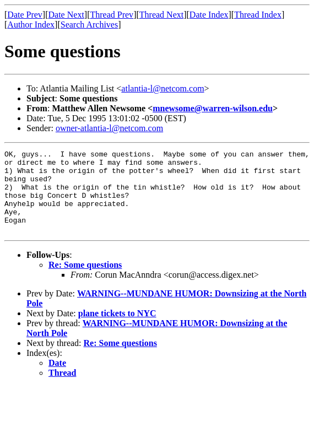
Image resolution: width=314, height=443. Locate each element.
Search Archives (89, 24)
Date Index (209, 14)
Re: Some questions (85, 281)
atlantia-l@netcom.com (162, 88)
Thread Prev (111, 14)
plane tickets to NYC (117, 329)
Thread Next (161, 14)
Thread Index (257, 14)
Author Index (31, 24)
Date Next (66, 14)
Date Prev (24, 14)
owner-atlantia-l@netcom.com (109, 128)
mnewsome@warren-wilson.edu (213, 108)
